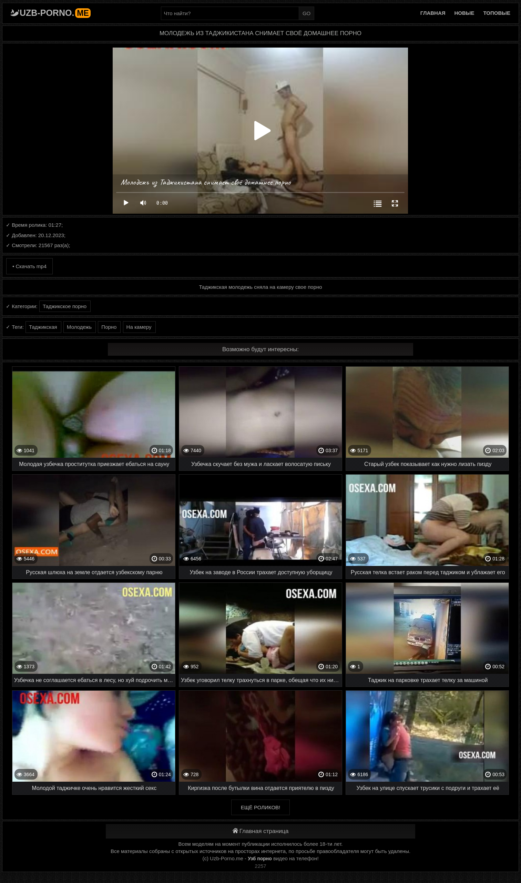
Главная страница (261, 831)
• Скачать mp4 (29, 266)
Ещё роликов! (260, 807)
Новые (464, 13)
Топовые (496, 13)
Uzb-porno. (55, 13)
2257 (260, 866)
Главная (433, 13)
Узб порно (260, 858)
